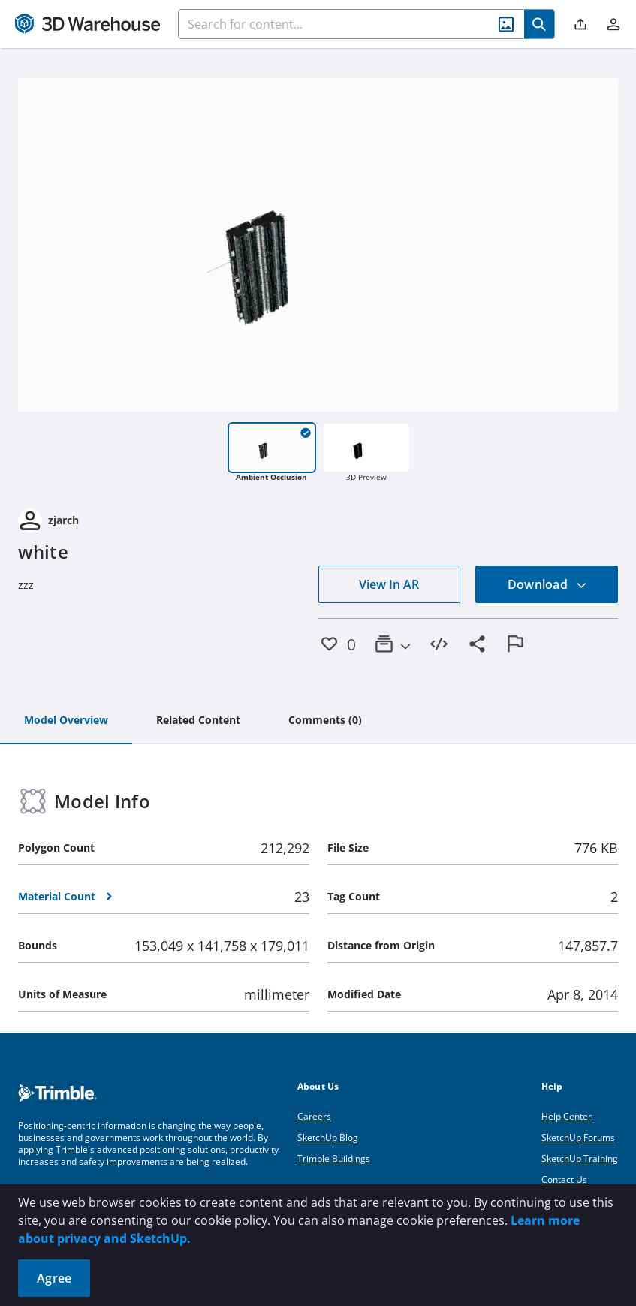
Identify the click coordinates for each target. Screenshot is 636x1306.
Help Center (566, 1116)
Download (547, 584)
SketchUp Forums (578, 1137)
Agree (54, 1278)
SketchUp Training (579, 1158)
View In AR (389, 584)
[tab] (66, 721)
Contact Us (564, 1179)
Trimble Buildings (333, 1158)
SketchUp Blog (327, 1137)
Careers (314, 1116)
